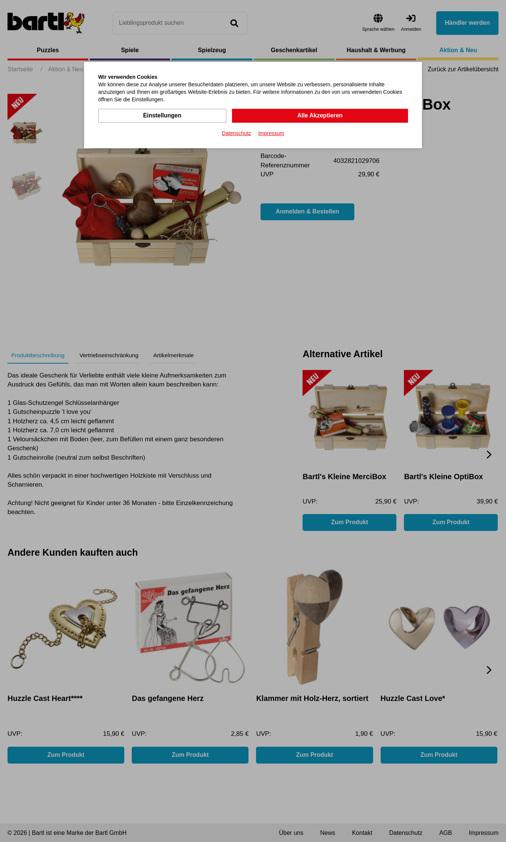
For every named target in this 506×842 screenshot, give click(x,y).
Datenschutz (236, 133)
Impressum (271, 133)
